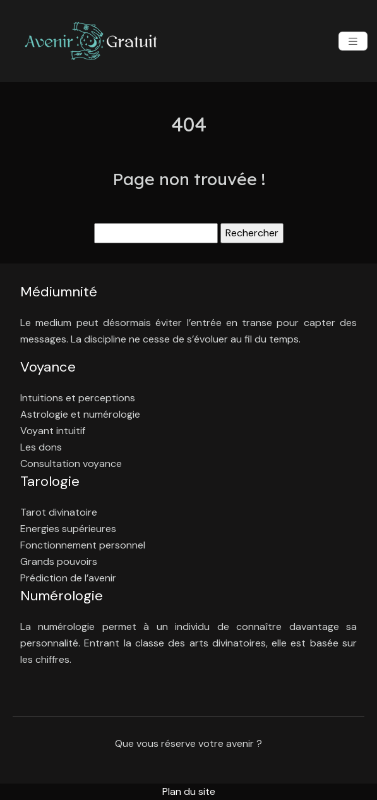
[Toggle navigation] (353, 41)
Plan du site (188, 791)
